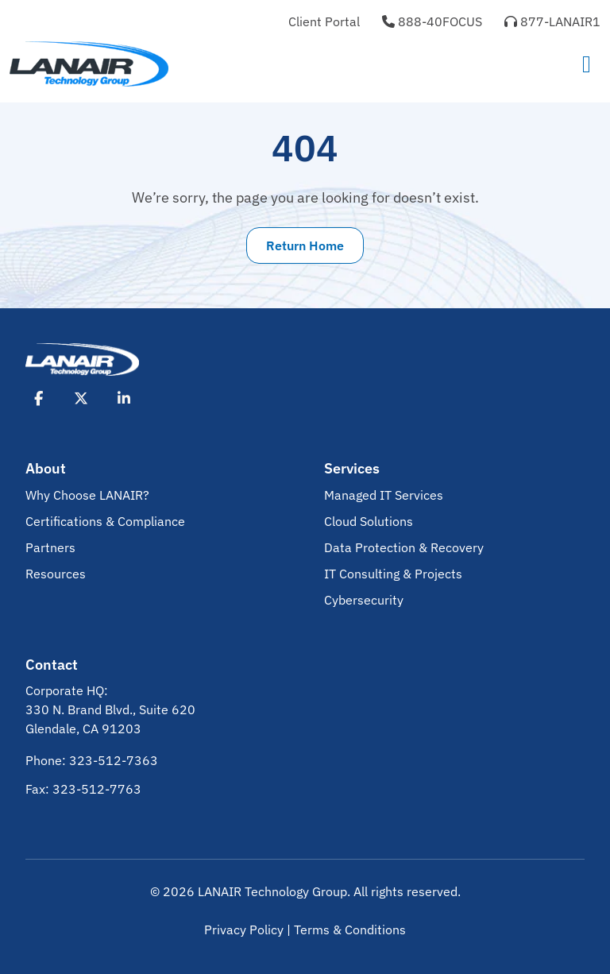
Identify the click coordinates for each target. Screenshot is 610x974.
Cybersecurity (363, 600)
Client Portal (324, 21)
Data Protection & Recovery (404, 547)
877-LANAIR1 (552, 21)
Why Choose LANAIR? (87, 495)
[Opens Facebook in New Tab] (38, 398)
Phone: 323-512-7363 (91, 760)
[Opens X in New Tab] (81, 398)
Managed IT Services (383, 495)
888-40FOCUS (432, 21)
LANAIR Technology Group (272, 891)
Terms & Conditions (350, 929)
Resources (55, 574)
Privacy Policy (244, 929)
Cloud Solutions (368, 521)
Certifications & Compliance (105, 521)
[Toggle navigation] (586, 63)
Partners (50, 547)
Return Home (305, 245)
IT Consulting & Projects (393, 574)
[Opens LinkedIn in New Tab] (124, 398)
